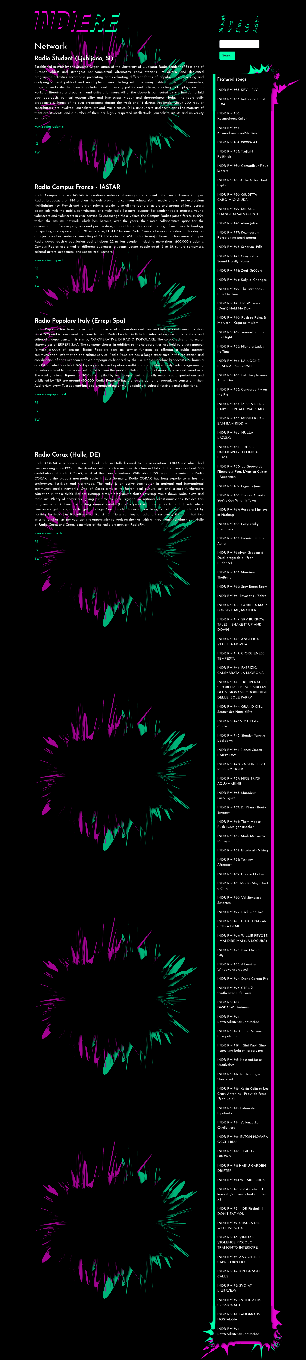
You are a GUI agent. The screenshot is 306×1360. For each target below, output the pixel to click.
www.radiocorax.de (48, 533)
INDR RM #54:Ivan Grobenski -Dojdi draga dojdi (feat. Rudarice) (241, 558)
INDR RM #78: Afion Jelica (237, 223)
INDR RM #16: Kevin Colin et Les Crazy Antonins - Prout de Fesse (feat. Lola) (242, 1094)
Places (239, 26)
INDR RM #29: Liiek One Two (240, 912)
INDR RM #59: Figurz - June (239, 486)
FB (36, 135)
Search (227, 55)
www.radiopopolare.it (50, 394)
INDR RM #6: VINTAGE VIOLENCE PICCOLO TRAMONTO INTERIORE (237, 1242)
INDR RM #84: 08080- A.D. (238, 142)
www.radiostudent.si (49, 127)
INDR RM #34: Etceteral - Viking (242, 850)
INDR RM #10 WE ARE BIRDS (241, 1180)
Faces (230, 26)
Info (246, 28)
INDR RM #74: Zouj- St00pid (239, 270)
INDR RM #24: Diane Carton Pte (242, 979)
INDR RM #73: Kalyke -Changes (242, 280)
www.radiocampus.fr (49, 260)
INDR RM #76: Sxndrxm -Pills (239, 247)
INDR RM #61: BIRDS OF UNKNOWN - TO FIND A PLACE (237, 452)
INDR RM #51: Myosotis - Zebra (241, 596)
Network (222, 23)
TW (37, 152)
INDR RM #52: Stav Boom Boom (242, 587)
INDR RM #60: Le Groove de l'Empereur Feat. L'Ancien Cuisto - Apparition (242, 472)
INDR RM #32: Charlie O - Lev (241, 874)
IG (36, 144)
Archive (256, 24)
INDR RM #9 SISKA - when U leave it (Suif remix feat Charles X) (241, 1194)
